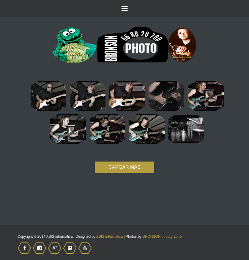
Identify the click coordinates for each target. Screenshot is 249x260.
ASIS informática (109, 236)
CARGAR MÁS (124, 167)
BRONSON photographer (163, 236)
